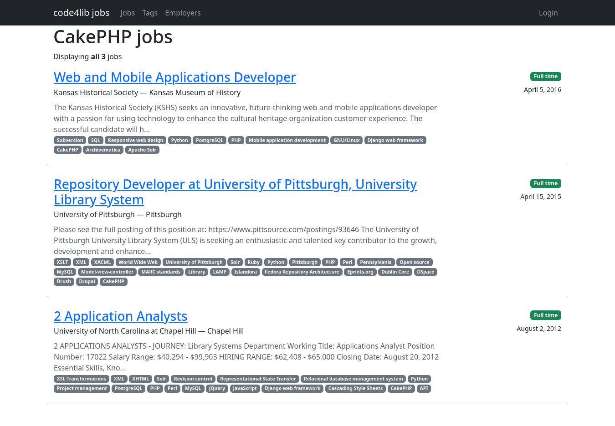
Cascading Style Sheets (355, 388)
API (424, 388)
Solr (235, 262)
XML (81, 262)
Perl (348, 262)
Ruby (254, 262)
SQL (95, 140)
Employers (183, 13)
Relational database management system (353, 378)
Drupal (87, 281)
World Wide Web (138, 262)
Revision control (193, 378)
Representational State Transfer (258, 378)
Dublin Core (395, 272)
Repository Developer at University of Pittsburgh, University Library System (235, 191)
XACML (102, 262)
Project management (82, 388)
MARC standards (160, 272)
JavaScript (245, 388)
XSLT (62, 262)
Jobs (128, 13)
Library (196, 272)
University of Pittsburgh (193, 262)
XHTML (140, 378)
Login (548, 13)
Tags (150, 13)
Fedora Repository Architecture (302, 272)
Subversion (70, 140)
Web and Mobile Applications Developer (175, 77)
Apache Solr (142, 150)
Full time (546, 76)
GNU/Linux (346, 140)
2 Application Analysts (121, 316)
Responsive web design (135, 140)
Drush (64, 281)
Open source (415, 262)
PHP (236, 140)
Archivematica (103, 150)
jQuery (217, 388)
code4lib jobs (81, 12)
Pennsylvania (376, 262)
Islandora (246, 272)
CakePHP (67, 150)
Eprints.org (360, 272)
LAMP (220, 272)
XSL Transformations (81, 378)
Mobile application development (287, 140)
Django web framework (395, 140)
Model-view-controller (107, 272)
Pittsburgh (305, 262)
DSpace (425, 272)
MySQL (65, 272)
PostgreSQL (209, 140)
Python (179, 140)
